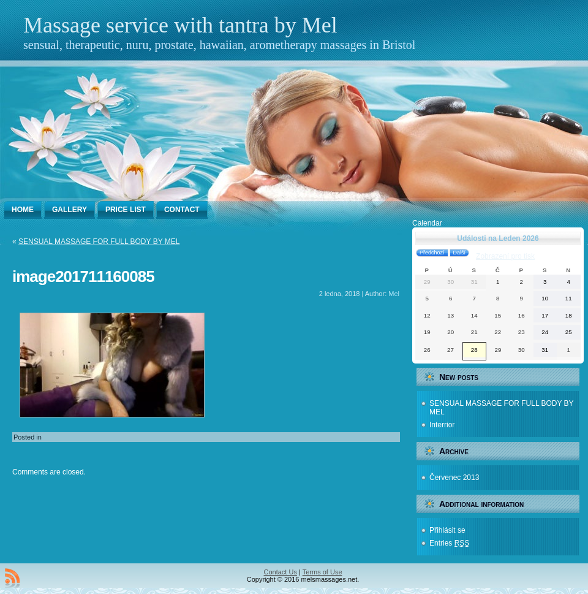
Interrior (441, 425)
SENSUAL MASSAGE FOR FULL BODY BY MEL (98, 241)
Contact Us (280, 572)
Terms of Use (322, 572)
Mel (393, 293)
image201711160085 (83, 276)
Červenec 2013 (454, 477)
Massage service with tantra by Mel (180, 25)
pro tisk (505, 256)
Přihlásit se (447, 530)
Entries (449, 543)
